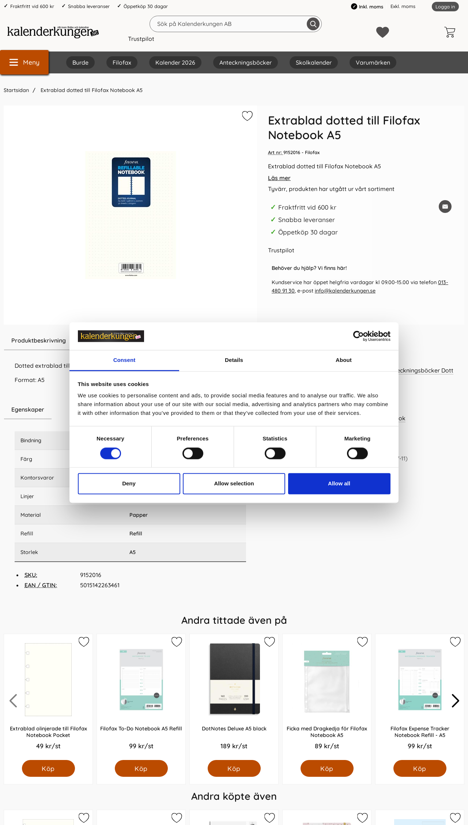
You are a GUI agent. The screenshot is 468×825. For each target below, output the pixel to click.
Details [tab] (234, 360)
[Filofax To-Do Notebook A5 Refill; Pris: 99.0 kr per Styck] (141, 697)
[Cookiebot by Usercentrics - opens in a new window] (358, 336)
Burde (80, 62)
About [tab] (344, 360)
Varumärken (373, 62)
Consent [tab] (124, 360)
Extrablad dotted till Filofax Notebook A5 (91, 90)
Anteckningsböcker (245, 62)
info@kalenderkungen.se (345, 290)
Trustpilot (141, 38)
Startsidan (16, 90)
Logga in (445, 6)
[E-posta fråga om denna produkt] (445, 206)
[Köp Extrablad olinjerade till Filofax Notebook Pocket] (48, 768)
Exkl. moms (402, 6)
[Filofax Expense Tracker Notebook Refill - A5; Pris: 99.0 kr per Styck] (419, 697)
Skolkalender (314, 62)
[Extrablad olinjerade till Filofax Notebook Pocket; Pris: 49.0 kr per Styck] (48, 697)
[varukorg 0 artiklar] (451, 32)
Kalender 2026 (175, 62)
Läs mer (279, 178)
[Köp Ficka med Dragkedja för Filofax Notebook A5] (327, 768)
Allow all (339, 484)
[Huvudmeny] (24, 62)
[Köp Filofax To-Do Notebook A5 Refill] (141, 768)
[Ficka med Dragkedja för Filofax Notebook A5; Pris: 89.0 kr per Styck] (327, 697)
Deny (129, 484)
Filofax (122, 62)
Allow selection (234, 484)
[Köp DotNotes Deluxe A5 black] (234, 768)
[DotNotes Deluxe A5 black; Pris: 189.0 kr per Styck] (234, 697)
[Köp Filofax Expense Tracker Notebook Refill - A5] (419, 768)
